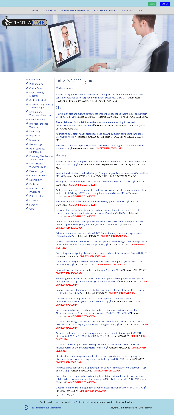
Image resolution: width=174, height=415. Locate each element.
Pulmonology (36, 83)
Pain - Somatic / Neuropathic (37, 150)
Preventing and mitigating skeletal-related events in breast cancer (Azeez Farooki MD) (100, 253)
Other (32, 208)
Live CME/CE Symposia (105, 10)
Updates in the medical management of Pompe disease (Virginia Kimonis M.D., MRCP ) (99, 387)
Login (152, 4)
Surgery (33, 204)
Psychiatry (34, 135)
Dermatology (36, 171)
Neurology (34, 131)
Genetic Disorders (38, 175)
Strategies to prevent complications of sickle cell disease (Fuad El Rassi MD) (94, 181)
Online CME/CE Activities (73, 10)
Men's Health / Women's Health (37, 165)
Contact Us (81, 402)
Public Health (36, 196)
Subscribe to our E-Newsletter (46, 407)
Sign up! (165, 4)
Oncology (34, 139)
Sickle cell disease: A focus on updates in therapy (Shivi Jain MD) (88, 270)
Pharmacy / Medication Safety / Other (41, 158)
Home (35, 10)
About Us (48, 10)
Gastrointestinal (37, 100)
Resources (127, 10)
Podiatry (33, 200)
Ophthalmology (37, 119)
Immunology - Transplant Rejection (40, 113)
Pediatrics (34, 184)
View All (71, 395)
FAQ (140, 10)
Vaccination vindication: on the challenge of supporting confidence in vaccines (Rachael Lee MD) (102, 175)
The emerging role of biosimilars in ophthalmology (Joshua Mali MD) (91, 201)
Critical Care (35, 88)
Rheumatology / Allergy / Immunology (41, 106)
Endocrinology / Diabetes (37, 94)
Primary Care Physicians (36, 190)
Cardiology (34, 79)
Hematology (35, 144)
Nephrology (35, 179)
